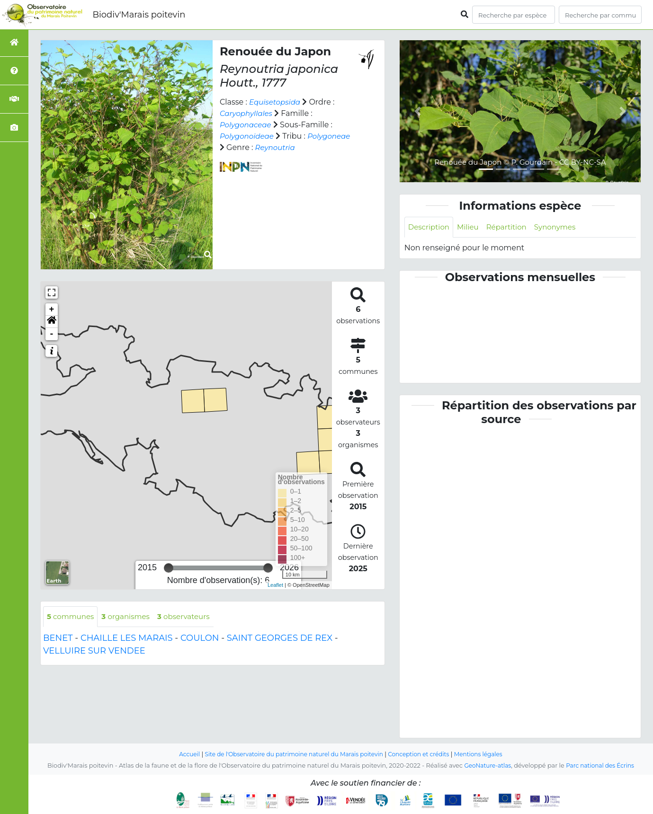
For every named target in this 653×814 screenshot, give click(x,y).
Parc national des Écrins (601, 765)
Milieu (471, 227)
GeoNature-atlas (485, 765)
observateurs (191, 616)
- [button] (51, 334)
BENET (58, 639)
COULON (199, 639)
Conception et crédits (423, 754)
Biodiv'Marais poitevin (138, 14)
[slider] (168, 568)
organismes (130, 616)
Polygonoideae (248, 136)
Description (430, 227)
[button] (51, 322)
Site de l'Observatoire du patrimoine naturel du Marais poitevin (291, 754)
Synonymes (563, 227)
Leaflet (275, 585)
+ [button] (51, 309)
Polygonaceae (247, 124)
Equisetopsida (276, 101)
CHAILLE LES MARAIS (127, 639)
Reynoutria (324, 147)
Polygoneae (242, 147)
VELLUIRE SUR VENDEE (94, 651)
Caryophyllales (248, 113)
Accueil (181, 754)
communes (72, 616)
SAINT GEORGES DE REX (279, 639)
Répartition (511, 227)
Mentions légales (486, 754)
